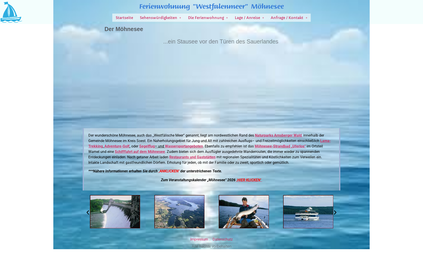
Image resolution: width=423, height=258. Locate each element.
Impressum (199, 239)
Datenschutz (223, 239)
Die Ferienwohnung (208, 17)
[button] (160, 18)
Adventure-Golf (116, 146)
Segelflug (147, 146)
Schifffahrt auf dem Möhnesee (140, 151)
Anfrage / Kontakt (289, 17)
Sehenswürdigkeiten (160, 17)
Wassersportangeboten (184, 146)
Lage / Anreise (249, 17)
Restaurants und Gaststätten (192, 157)
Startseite (124, 17)
